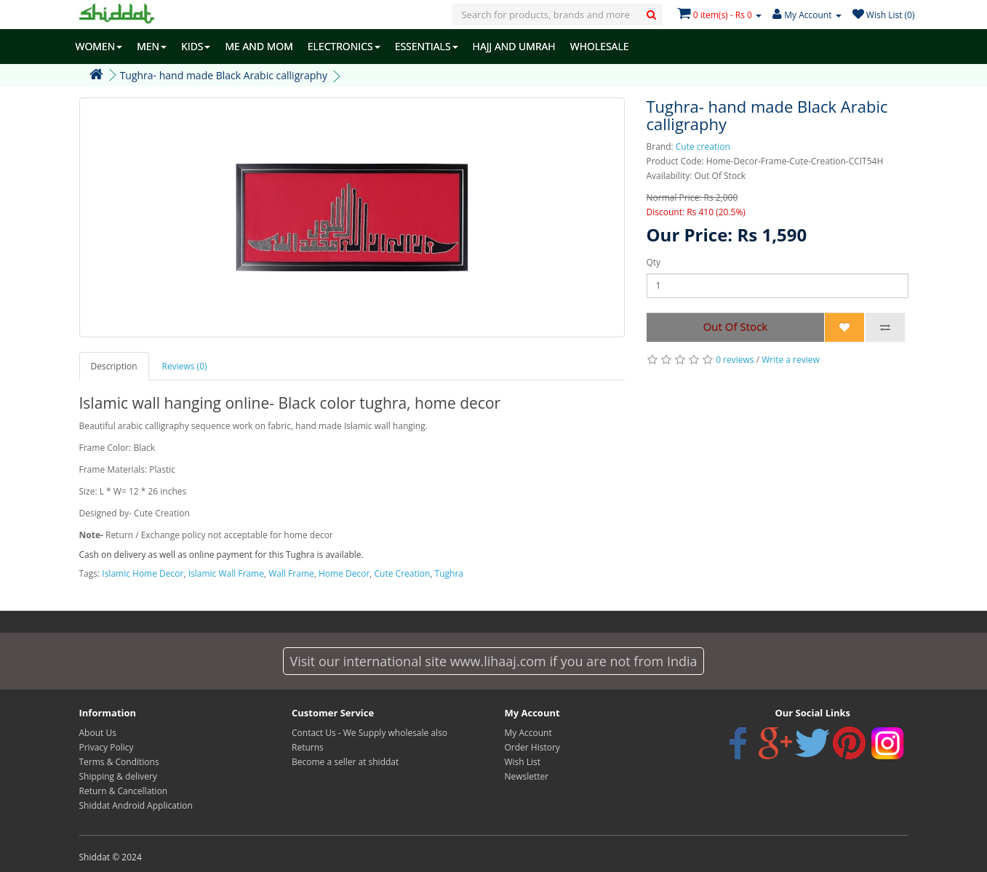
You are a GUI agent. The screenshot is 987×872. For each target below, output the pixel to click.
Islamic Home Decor (142, 573)
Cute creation (703, 146)
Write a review (791, 359)
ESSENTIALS (426, 46)
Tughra (449, 573)
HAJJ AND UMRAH (514, 46)
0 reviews (735, 359)
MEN (152, 46)
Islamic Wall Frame (226, 573)
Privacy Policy (106, 747)
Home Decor (344, 573)
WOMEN (99, 46)
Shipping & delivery (118, 776)
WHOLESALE (599, 46)
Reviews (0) (184, 366)
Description (114, 366)
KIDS (195, 46)
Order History (532, 747)
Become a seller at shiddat (345, 762)
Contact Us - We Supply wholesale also (369, 733)
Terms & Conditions (119, 762)
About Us (97, 733)
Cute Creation (403, 573)
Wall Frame (291, 573)
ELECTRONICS (344, 46)
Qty (654, 262)
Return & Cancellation (123, 791)
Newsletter (527, 776)
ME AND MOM (258, 46)
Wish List (523, 762)
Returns (308, 747)
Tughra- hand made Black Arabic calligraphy (223, 75)
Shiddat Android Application (136, 805)
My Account (528, 733)
